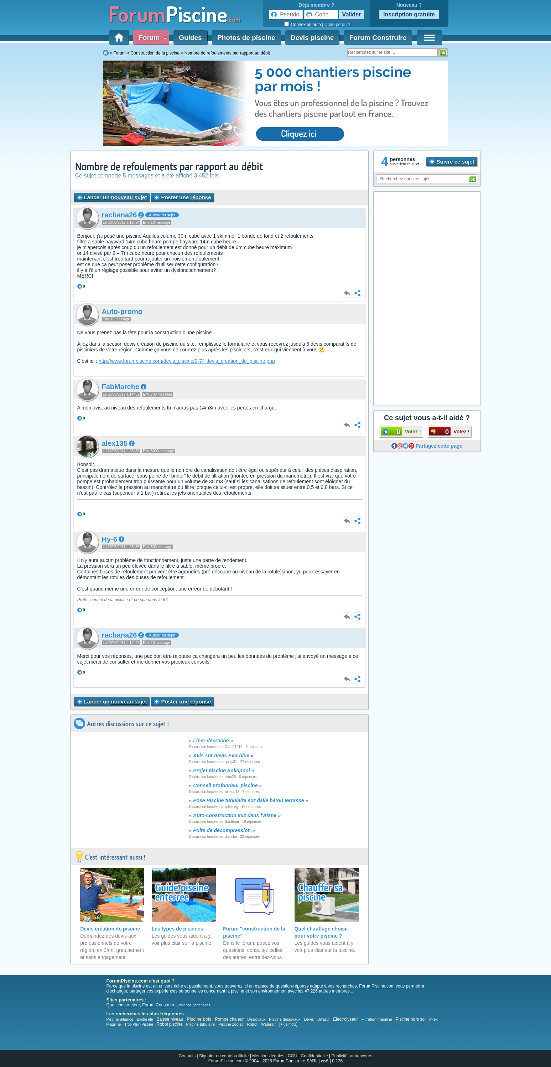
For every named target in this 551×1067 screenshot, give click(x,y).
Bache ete (145, 1019)
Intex (433, 1019)
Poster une (182, 197)
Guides (190, 37)
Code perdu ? (337, 24)
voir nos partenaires (194, 1005)
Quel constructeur (123, 1004)
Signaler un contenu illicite (224, 1055)
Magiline (113, 1024)
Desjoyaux (256, 1019)
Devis (309, 1019)
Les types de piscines (177, 929)
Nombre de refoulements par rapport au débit (169, 167)
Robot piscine (170, 1024)
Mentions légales (268, 1055)
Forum (151, 37)
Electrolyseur (345, 1019)
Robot (252, 1024)
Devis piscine (312, 37)
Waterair (268, 1024)
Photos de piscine (246, 37)
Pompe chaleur (230, 1019)
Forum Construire (377, 37)
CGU (292, 1055)
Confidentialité (314, 1055)
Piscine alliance (120, 1019)
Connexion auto (306, 24)
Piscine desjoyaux (284, 1019)
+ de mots (288, 1024)
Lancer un (112, 197)
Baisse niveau (169, 1019)
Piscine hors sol (411, 1019)
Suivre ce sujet (451, 162)
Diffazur (323, 1019)
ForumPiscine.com (376, 986)
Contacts (187, 1055)
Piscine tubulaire (200, 1024)
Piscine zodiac (230, 1024)
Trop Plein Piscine (138, 1024)
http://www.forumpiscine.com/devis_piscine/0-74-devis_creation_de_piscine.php (187, 361)
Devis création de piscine (110, 929)
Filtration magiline (377, 1019)
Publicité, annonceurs (351, 1055)
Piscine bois (199, 1019)
